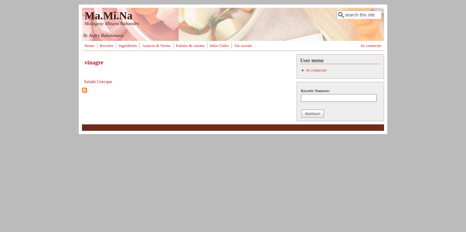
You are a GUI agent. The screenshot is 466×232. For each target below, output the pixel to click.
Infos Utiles (219, 46)
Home (89, 46)
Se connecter (371, 46)
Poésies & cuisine (190, 46)
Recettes (106, 46)
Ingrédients (128, 46)
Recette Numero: (315, 91)
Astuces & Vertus (156, 46)
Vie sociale (243, 46)
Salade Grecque (98, 81)
